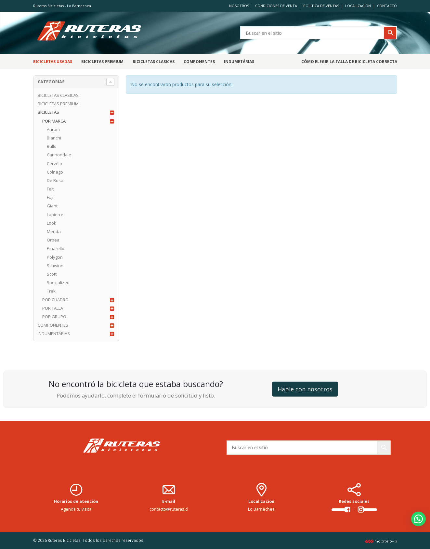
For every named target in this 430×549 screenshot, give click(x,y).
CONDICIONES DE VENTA (276, 5)
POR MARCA (54, 121)
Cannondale (59, 155)
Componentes (199, 61)
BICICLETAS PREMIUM (102, 61)
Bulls (51, 146)
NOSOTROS (239, 5)
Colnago (55, 172)
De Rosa (55, 180)
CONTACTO (387, 5)
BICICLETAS (48, 112)
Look (51, 223)
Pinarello (55, 248)
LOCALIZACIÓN (358, 5)
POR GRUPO (54, 317)
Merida (54, 231)
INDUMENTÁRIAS (54, 333)
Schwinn (55, 265)
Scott (52, 274)
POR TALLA (52, 308)
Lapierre (55, 214)
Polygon (55, 257)
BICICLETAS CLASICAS (154, 61)
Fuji (50, 197)
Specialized (58, 282)
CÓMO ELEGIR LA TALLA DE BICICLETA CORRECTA (349, 61)
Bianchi (54, 138)
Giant (52, 206)
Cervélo (54, 163)
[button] (418, 519)
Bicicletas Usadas (52, 61)
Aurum (53, 129)
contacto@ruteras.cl (169, 509)
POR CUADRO (55, 300)
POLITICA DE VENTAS (321, 5)
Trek (51, 291)
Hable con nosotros (305, 389)
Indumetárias (239, 61)
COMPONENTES (53, 325)
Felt (50, 189)
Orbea (53, 240)
